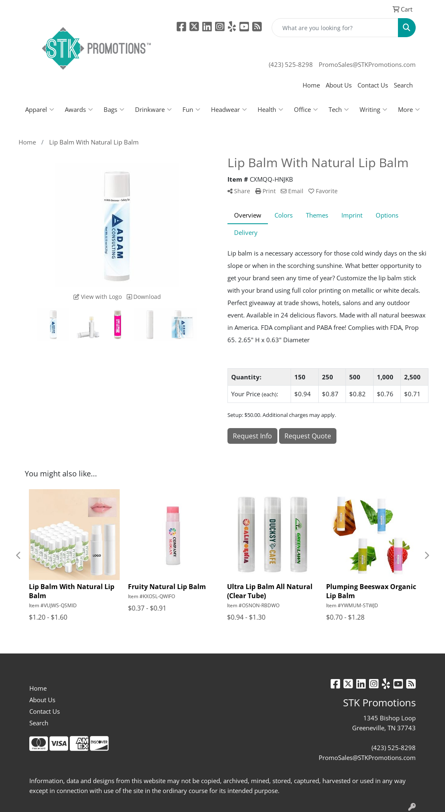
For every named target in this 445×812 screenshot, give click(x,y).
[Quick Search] (335, 27)
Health (270, 109)
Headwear (229, 109)
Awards (79, 109)
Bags (114, 109)
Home (311, 85)
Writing (373, 109)
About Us (339, 85)
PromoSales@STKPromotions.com (367, 64)
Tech (339, 109)
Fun (191, 109)
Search (403, 85)
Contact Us (372, 85)
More (409, 109)
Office (306, 109)
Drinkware (153, 109)
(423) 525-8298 (291, 64)
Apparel (39, 109)
